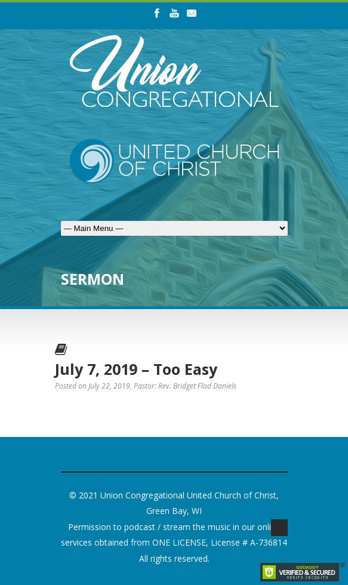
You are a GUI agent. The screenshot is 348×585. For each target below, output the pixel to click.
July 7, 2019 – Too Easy (136, 369)
